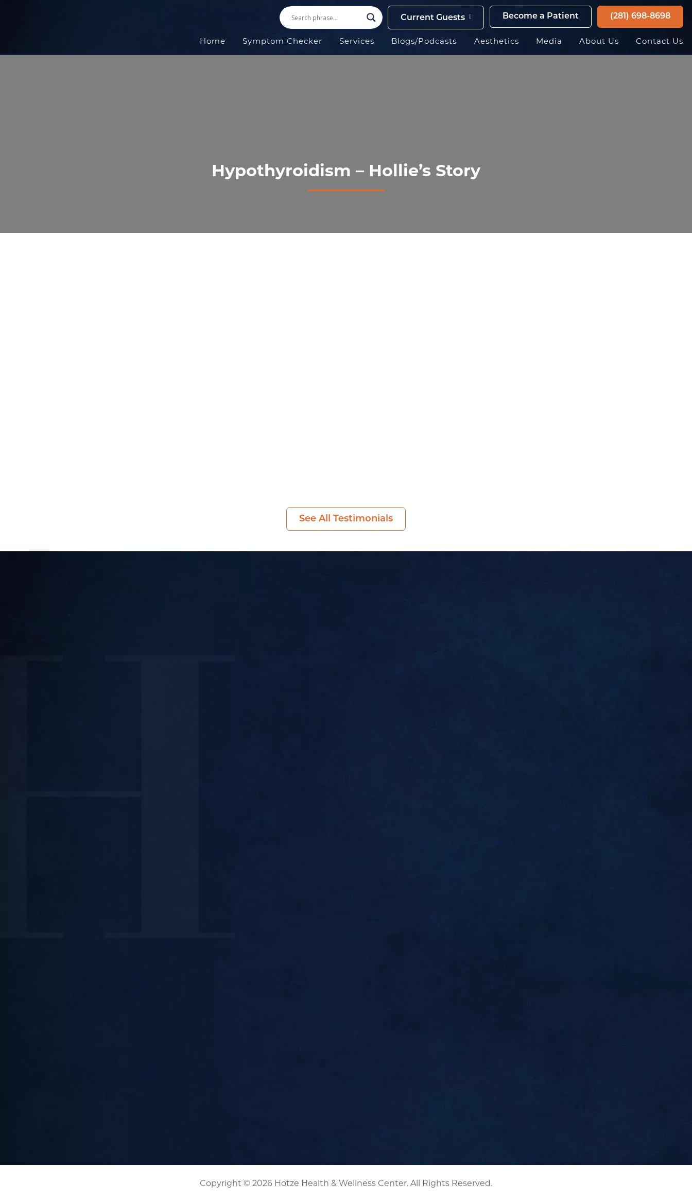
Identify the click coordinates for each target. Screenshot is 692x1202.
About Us (599, 41)
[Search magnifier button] (371, 17)
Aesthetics (496, 41)
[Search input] (326, 17)
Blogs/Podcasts (424, 41)
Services (356, 41)
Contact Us (659, 41)
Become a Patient (541, 16)
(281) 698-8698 (640, 16)
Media (549, 41)
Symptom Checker (282, 41)
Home (213, 41)
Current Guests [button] (433, 18)
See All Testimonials (346, 519)
